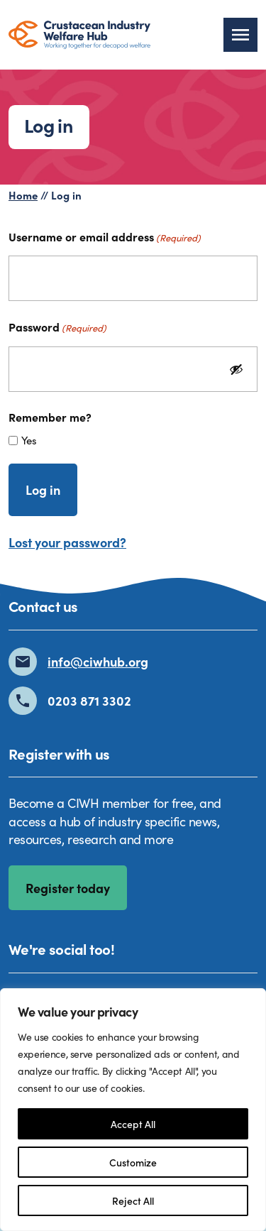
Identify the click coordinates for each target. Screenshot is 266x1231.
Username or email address (105, 236)
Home (23, 194)
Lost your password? (67, 542)
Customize (133, 1162)
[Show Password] (236, 369)
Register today (68, 888)
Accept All (133, 1124)
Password (57, 326)
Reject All (133, 1200)
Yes (29, 440)
